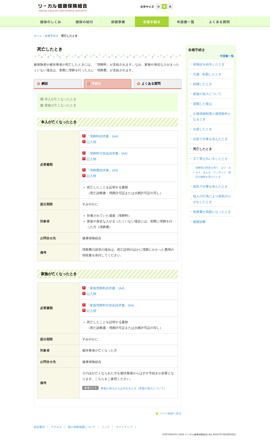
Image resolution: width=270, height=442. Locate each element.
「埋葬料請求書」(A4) (102, 136)
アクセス (56, 426)
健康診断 (199, 221)
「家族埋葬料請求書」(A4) (105, 288)
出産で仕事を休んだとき (210, 139)
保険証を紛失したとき (209, 64)
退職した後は (202, 103)
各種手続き (51, 35)
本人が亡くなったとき (60, 99)
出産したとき (202, 129)
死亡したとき (202, 149)
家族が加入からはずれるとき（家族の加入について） (134, 388)
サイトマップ (124, 426)
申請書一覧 (227, 56)
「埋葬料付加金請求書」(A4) (107, 153)
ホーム (38, 35)
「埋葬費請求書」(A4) (102, 170)
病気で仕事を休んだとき (210, 186)
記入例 (91, 142)
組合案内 (39, 426)
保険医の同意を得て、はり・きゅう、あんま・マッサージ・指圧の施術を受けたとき (213, 172)
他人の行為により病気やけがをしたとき (212, 199)
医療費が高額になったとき (212, 212)
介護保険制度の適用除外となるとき (212, 116)
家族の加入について (207, 94)
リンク (105, 426)
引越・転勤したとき (207, 74)
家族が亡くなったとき (60, 105)
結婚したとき (202, 84)
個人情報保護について (81, 426)
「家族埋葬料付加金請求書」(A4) (110, 305)
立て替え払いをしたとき (210, 158)
